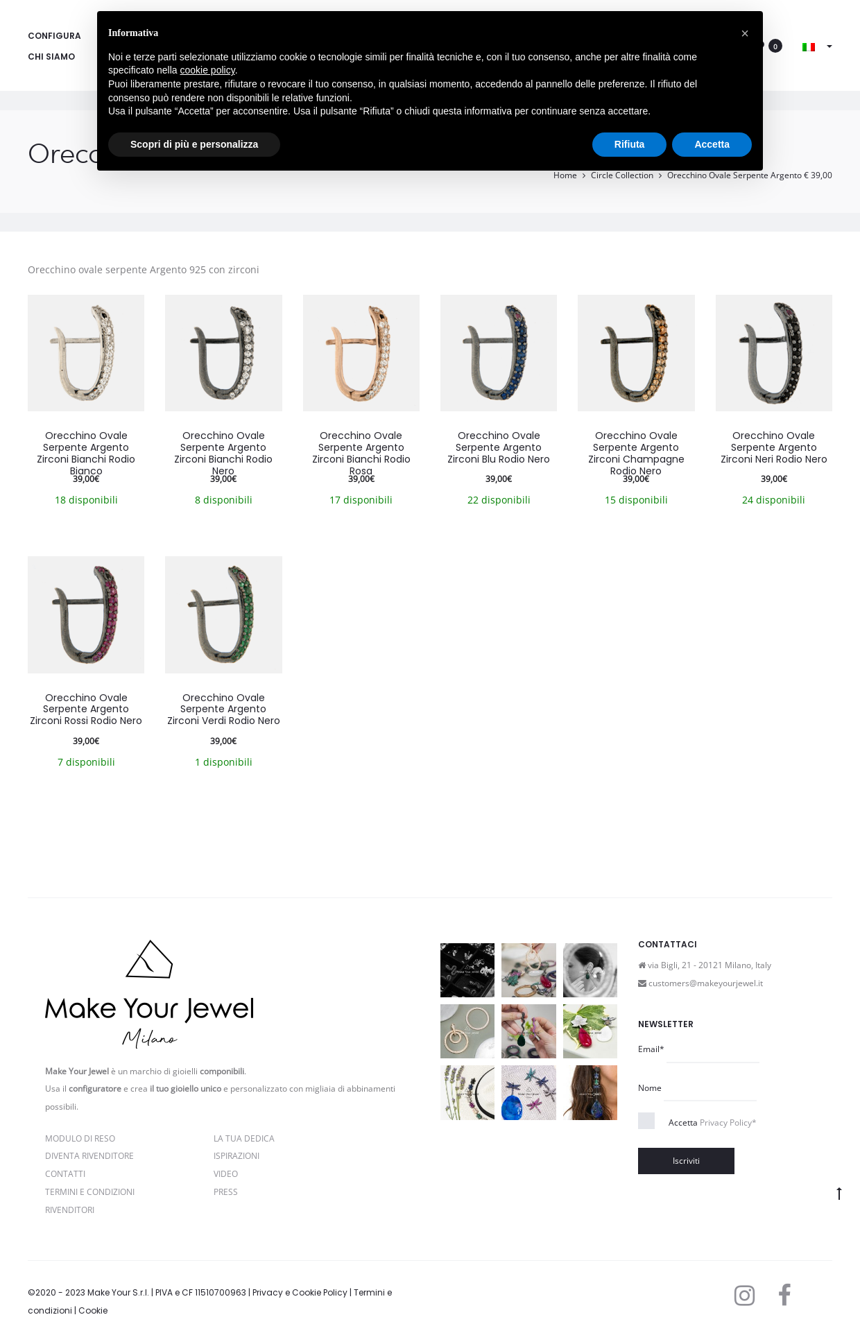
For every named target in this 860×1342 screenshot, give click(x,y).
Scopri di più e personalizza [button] (194, 144)
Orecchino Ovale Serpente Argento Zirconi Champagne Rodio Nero (636, 453)
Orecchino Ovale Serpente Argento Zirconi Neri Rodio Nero (774, 447)
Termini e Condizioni (90, 1192)
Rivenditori (69, 1210)
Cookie (93, 1310)
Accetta (713, 1122)
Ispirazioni (236, 1156)
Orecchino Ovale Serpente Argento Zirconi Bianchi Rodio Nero (223, 453)
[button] (745, 33)
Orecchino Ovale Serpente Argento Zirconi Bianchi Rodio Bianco (86, 453)
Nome (650, 1088)
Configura (54, 36)
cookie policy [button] (207, 70)
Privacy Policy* (728, 1122)
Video (226, 1174)
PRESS (226, 1192)
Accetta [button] (712, 144)
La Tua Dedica (244, 1138)
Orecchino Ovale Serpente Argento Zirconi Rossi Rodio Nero (86, 709)
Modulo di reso (80, 1138)
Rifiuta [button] (629, 144)
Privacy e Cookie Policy (299, 1292)
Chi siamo (51, 56)
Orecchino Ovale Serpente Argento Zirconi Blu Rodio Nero (498, 447)
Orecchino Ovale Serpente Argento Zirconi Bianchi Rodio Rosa (361, 453)
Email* (651, 1049)
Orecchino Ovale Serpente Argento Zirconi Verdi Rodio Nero (223, 709)
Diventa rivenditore (89, 1156)
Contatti (65, 1174)
